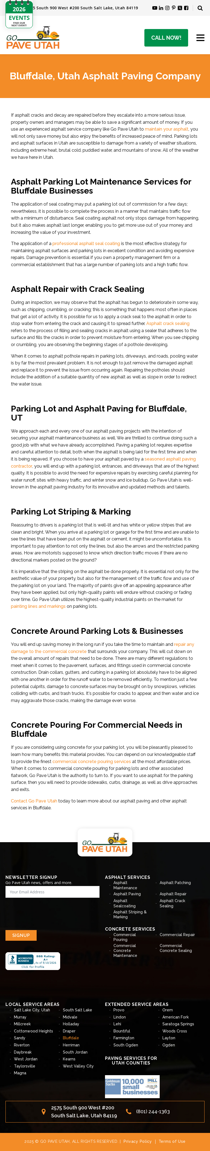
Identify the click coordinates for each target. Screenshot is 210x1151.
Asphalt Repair (173, 894)
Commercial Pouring (124, 937)
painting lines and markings (38, 606)
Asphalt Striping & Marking (130, 914)
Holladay (71, 1024)
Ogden (168, 1045)
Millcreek (22, 1024)
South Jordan (75, 1052)
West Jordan (25, 1059)
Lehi (117, 1024)
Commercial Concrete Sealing (176, 948)
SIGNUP (21, 935)
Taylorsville (24, 1066)
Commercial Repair (177, 935)
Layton (168, 1038)
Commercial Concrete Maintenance (125, 950)
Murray (20, 1017)
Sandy (19, 1038)
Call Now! (166, 37)
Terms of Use (172, 1141)
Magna (20, 1073)
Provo (118, 1010)
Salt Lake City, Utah (32, 1010)
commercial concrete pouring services (91, 761)
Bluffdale (71, 1038)
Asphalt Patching (175, 882)
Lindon (119, 1017)
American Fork (175, 1017)
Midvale (70, 1017)
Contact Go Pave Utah (34, 801)
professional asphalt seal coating (86, 243)
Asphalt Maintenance (125, 885)
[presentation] (47, 914)
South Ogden (125, 1045)
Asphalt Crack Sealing (172, 903)
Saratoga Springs (178, 1024)
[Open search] (200, 8)
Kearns (69, 1059)
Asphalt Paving (127, 894)
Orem (167, 1010)
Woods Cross (174, 1031)
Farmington (123, 1038)
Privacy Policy (138, 1141)
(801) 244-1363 (153, 1111)
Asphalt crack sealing (167, 323)
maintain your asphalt (166, 129)
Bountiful (121, 1031)
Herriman (71, 1045)
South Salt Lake (77, 1010)
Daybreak (22, 1052)
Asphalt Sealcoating (124, 903)
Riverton (22, 1045)
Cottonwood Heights (33, 1031)
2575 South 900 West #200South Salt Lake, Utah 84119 (84, 1111)
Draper (69, 1031)
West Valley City (78, 1066)
